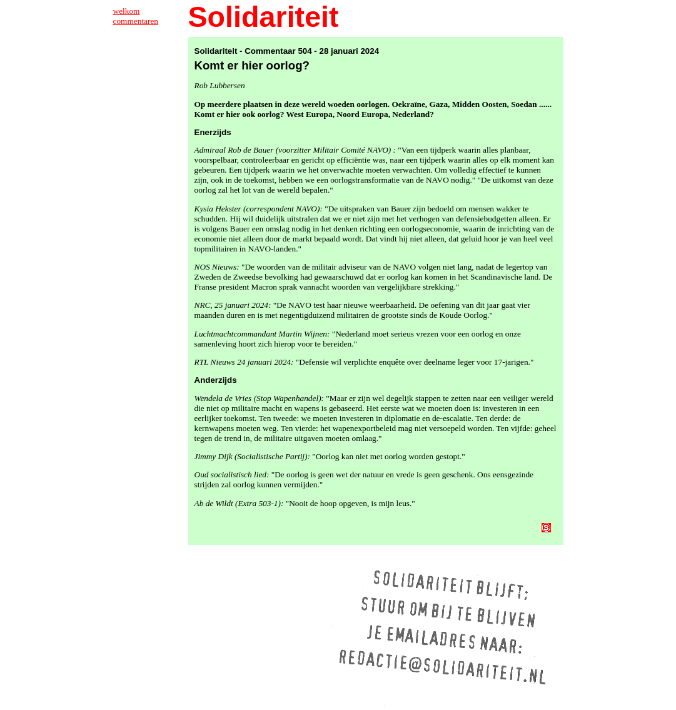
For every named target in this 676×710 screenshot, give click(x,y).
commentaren (136, 21)
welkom (126, 11)
